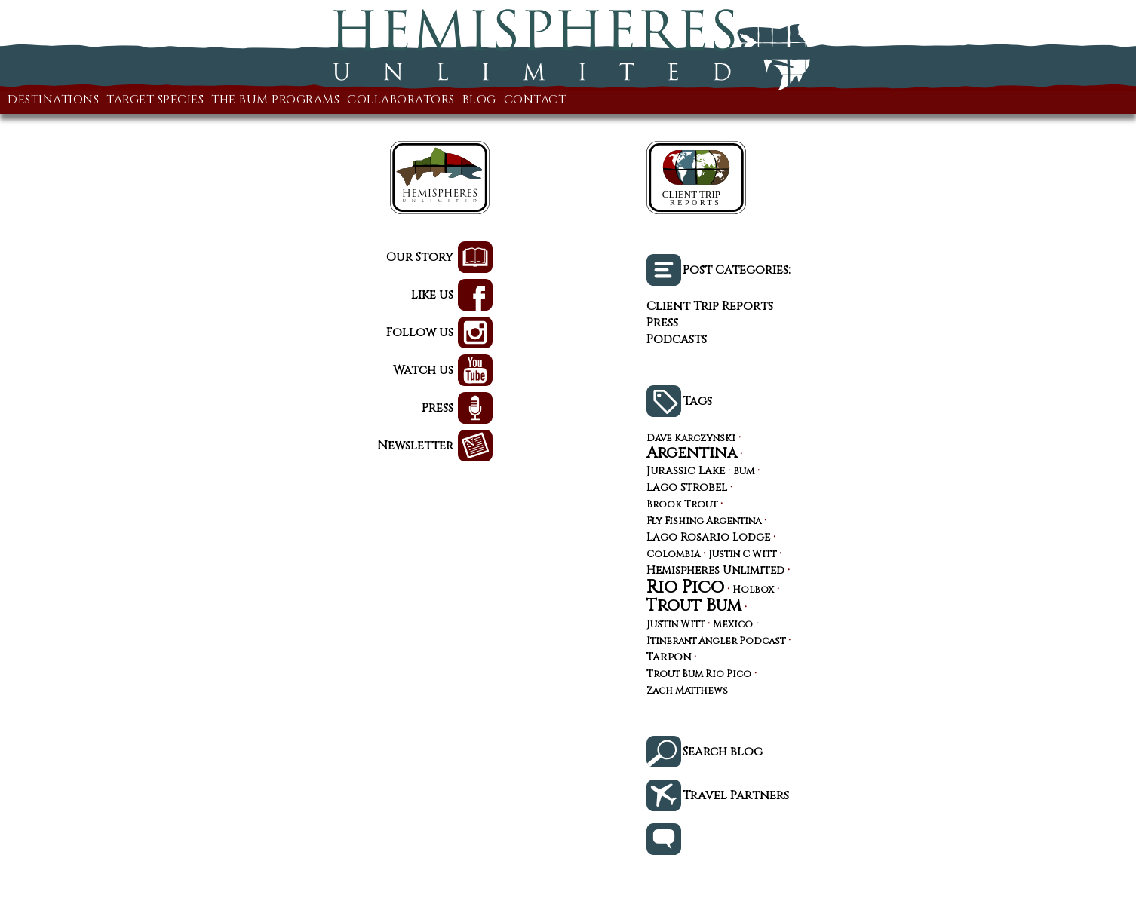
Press (437, 408)
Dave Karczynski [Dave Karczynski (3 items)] (690, 439)
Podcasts (676, 339)
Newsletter (415, 446)
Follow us (419, 332)
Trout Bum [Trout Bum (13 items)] (693, 605)
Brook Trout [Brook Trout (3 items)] (681, 505)
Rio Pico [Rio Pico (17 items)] (685, 587)
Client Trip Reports (709, 306)
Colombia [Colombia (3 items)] (673, 555)
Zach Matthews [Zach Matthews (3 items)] (687, 692)
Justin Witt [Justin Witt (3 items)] (675, 625)
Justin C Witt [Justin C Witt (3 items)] (742, 555)
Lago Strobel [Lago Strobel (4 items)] (686, 488)
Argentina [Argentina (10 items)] (691, 453)
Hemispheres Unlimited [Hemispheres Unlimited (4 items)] (715, 570)
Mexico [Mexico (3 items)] (733, 625)
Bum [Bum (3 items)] (743, 472)
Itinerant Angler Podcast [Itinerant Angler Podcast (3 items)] (715, 642)
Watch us (423, 370)
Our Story (419, 257)
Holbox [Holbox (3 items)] (753, 591)
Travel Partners (736, 795)
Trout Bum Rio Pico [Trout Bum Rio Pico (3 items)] (698, 675)
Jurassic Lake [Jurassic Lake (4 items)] (685, 471)
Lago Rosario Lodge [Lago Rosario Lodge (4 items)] (708, 537)
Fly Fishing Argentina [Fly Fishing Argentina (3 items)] (703, 522)
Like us (432, 295)
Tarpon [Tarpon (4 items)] (668, 657)
